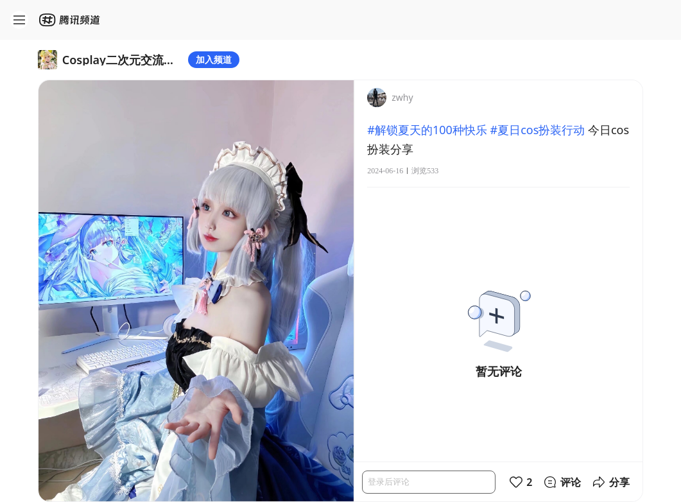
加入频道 (214, 59)
